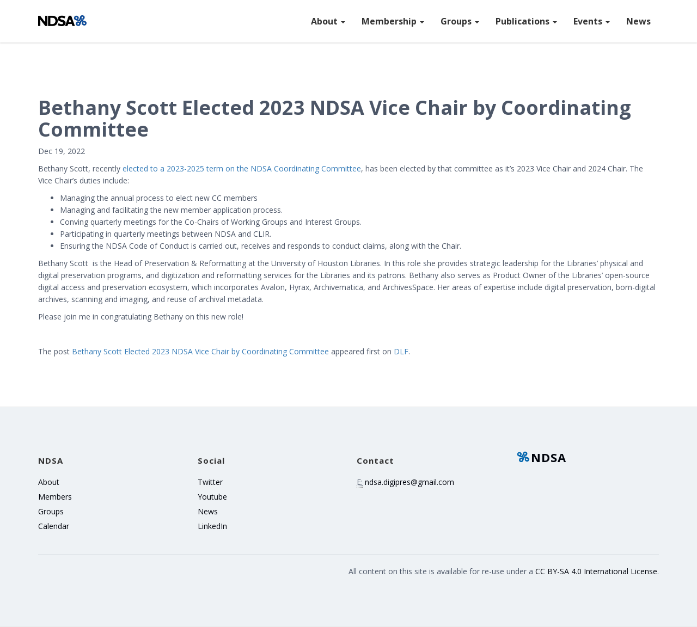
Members (55, 496)
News (638, 21)
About (328, 21)
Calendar (53, 526)
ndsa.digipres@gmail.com (409, 482)
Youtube (212, 496)
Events (591, 21)
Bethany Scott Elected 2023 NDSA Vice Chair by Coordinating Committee (200, 351)
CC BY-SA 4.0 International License (596, 571)
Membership (393, 21)
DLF (401, 351)
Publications (526, 21)
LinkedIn (212, 526)
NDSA (541, 457)
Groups (460, 21)
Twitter (210, 482)
